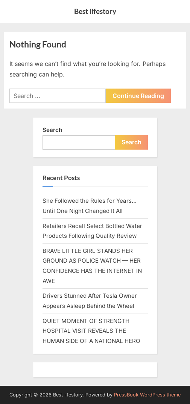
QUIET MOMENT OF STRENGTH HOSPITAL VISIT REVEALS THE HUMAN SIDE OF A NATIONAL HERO (91, 330)
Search (52, 129)
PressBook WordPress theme (147, 395)
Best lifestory (95, 11)
